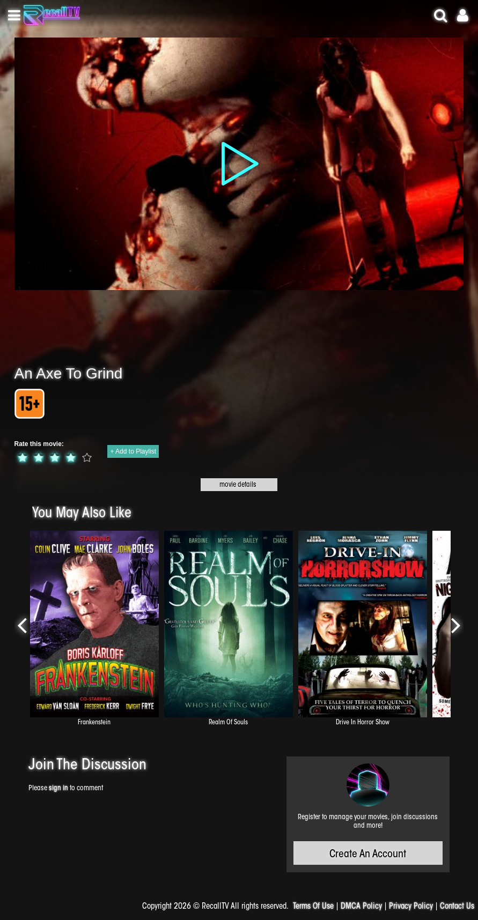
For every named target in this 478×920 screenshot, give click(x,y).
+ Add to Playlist (133, 451)
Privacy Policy (411, 907)
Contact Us (457, 907)
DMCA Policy (361, 907)
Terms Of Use (313, 907)
